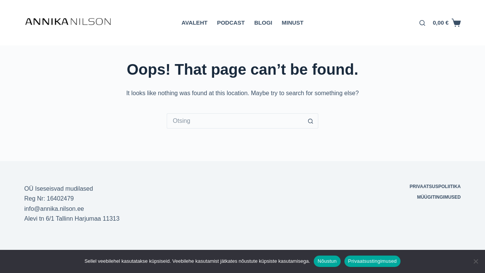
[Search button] (310, 121)
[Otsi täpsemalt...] (235, 121)
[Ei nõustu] (475, 261)
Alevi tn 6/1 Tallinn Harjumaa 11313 (71, 218)
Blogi (263, 22)
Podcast (231, 22)
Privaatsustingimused (372, 261)
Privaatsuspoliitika (435, 186)
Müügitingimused (439, 197)
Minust (293, 22)
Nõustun (327, 261)
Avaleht (194, 22)
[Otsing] (422, 23)
